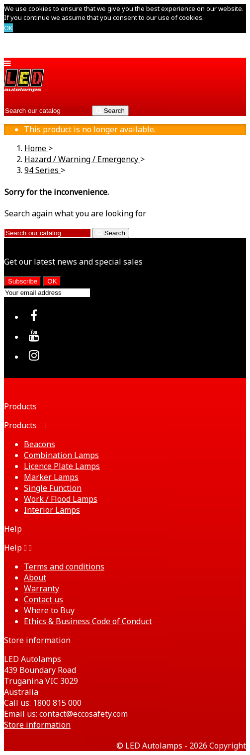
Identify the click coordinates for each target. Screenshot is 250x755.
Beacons (39, 444)
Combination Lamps (61, 455)
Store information (37, 724)
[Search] (47, 110)
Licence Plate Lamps (62, 466)
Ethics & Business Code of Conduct (88, 621)
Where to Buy (49, 610)
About (35, 577)
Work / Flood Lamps (60, 498)
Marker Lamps (51, 477)
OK (8, 27)
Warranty (41, 588)
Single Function (53, 487)
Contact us (43, 599)
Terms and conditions (64, 566)
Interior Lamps (52, 509)
